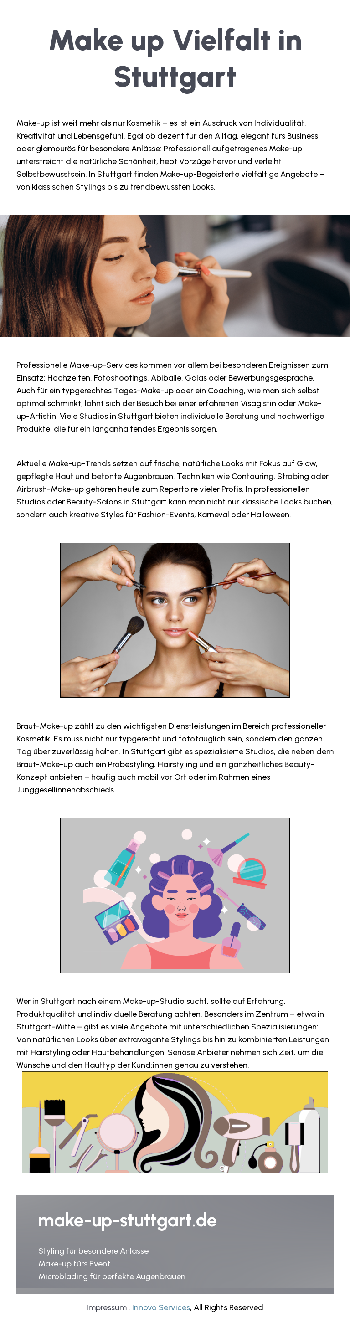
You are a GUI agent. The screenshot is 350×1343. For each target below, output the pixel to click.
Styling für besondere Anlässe (93, 1251)
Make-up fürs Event (74, 1264)
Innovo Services (161, 1307)
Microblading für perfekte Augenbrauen (111, 1276)
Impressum (107, 1307)
